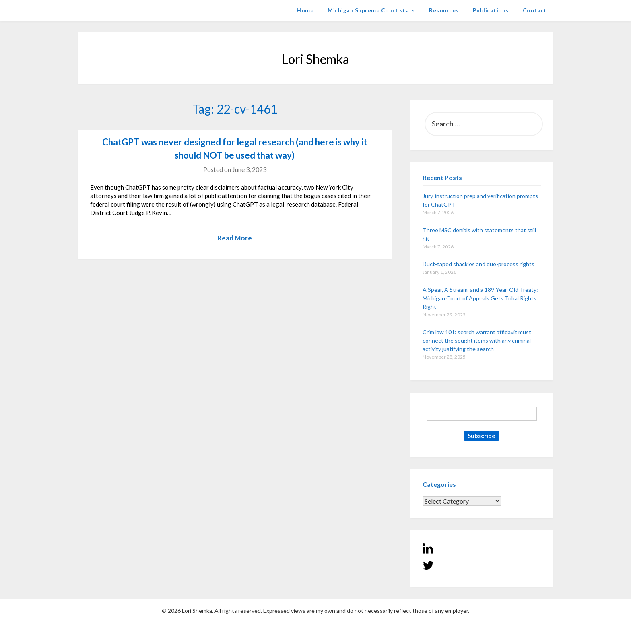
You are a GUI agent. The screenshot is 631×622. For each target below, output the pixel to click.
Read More (234, 238)
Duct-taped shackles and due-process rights (478, 263)
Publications (491, 10)
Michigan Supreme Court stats (371, 10)
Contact (535, 10)
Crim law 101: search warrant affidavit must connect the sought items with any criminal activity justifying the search (477, 340)
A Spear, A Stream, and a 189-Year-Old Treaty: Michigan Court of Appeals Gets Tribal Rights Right (480, 298)
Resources (444, 10)
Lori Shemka (102, 10)
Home (305, 10)
